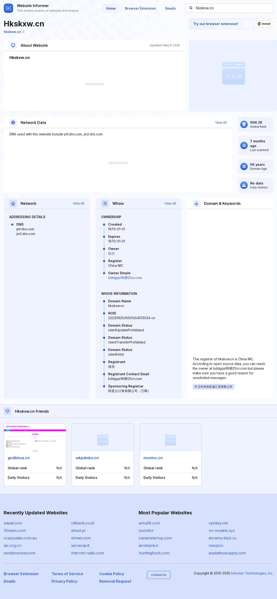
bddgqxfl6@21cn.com (125, 278)
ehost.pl (78, 530)
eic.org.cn (12, 545)
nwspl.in (216, 545)
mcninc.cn (153, 457)
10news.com (15, 530)
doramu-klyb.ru (222, 538)
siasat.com (13, 523)
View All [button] (221, 122)
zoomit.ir (146, 530)
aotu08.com (149, 523)
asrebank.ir (149, 545)
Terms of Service (67, 573)
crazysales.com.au (20, 538)
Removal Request (115, 581)
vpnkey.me (218, 523)
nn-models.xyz (222, 530)
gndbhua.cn (19, 457)
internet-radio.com (87, 553)
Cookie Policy (111, 573)
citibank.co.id (82, 523)
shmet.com (81, 538)
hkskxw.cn (14, 32)
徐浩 (111, 253)
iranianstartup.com (155, 538)
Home (111, 8)
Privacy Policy (64, 581)
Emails (170, 8)
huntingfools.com (154, 553)
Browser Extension (140, 8)
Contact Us (158, 575)
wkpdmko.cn (87, 457)
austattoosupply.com (227, 553)
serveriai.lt (80, 545)
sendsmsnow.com (19, 553)
